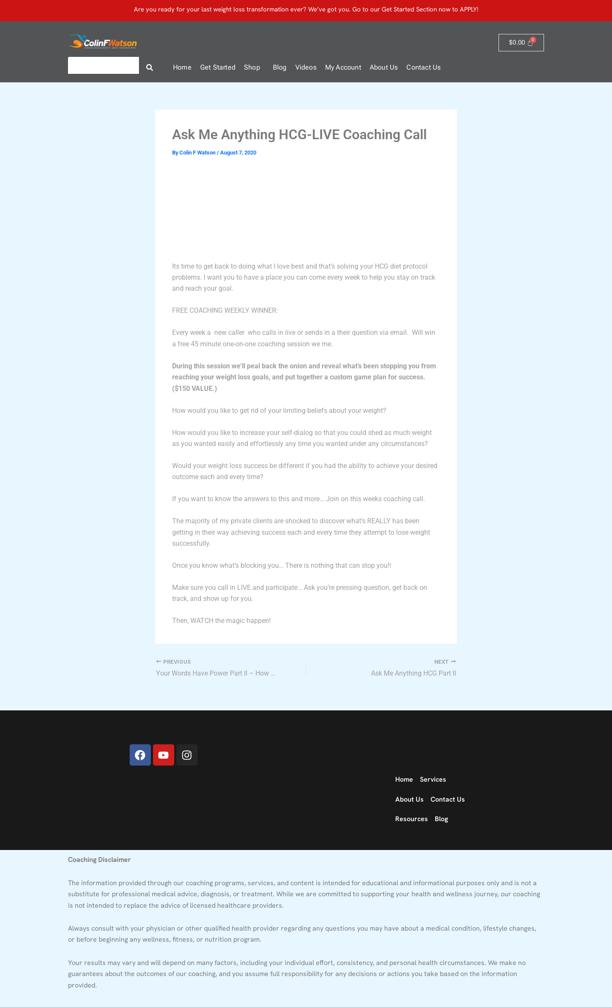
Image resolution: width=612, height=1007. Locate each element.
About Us (384, 67)
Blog (280, 67)
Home (182, 67)
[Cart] (521, 42)
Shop (252, 67)
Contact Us (423, 67)
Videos (306, 67)
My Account (343, 67)
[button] (254, 67)
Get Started (217, 67)
